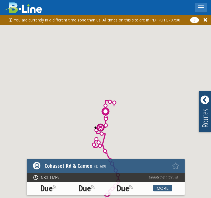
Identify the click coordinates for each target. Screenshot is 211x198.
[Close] (205, 20)
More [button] (163, 188)
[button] (114, 102)
